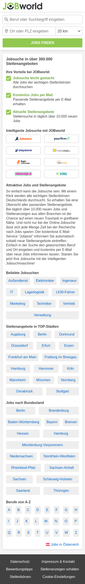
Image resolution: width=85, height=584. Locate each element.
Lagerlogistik (34, 292)
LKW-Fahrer (65, 292)
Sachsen (19, 479)
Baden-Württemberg (23, 422)
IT (11, 292)
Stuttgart (62, 391)
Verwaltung (42, 315)
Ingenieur (69, 280)
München (43, 380)
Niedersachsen (21, 456)
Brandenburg (59, 410)
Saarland (23, 490)
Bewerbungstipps (19, 569)
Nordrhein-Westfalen (59, 456)
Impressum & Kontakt (58, 561)
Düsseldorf (19, 345)
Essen (69, 345)
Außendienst (18, 280)
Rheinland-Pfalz (23, 467)
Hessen (23, 433)
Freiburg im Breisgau (61, 357)
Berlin (42, 334)
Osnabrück (24, 391)
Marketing (17, 303)
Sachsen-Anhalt (61, 467)
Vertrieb (69, 303)
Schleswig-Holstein (57, 479)
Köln (70, 368)
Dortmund (66, 334)
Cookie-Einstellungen (58, 577)
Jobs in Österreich (65, 544)
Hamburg (18, 368)
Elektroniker (45, 280)
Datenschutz (20, 561)
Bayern (52, 422)
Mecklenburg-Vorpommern (42, 445)
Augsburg (18, 334)
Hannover (46, 368)
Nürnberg (68, 380)
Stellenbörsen (20, 577)
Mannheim (18, 380)
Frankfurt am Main (22, 357)
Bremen (71, 422)
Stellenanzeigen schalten (59, 569)
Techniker (44, 303)
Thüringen (61, 490)
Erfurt (46, 345)
